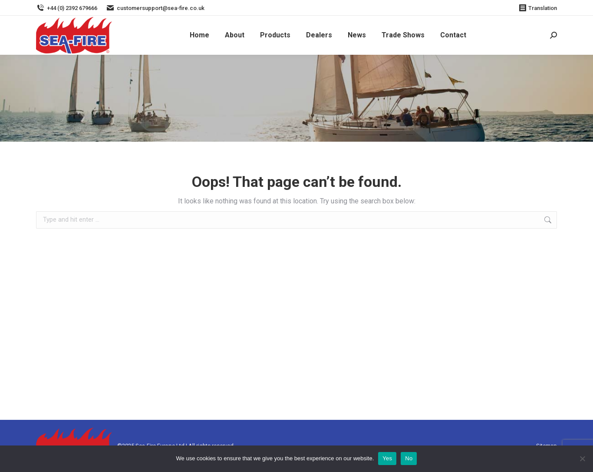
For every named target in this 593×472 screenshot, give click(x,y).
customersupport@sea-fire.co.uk (155, 8)
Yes (387, 458)
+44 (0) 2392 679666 (66, 8)
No (408, 458)
